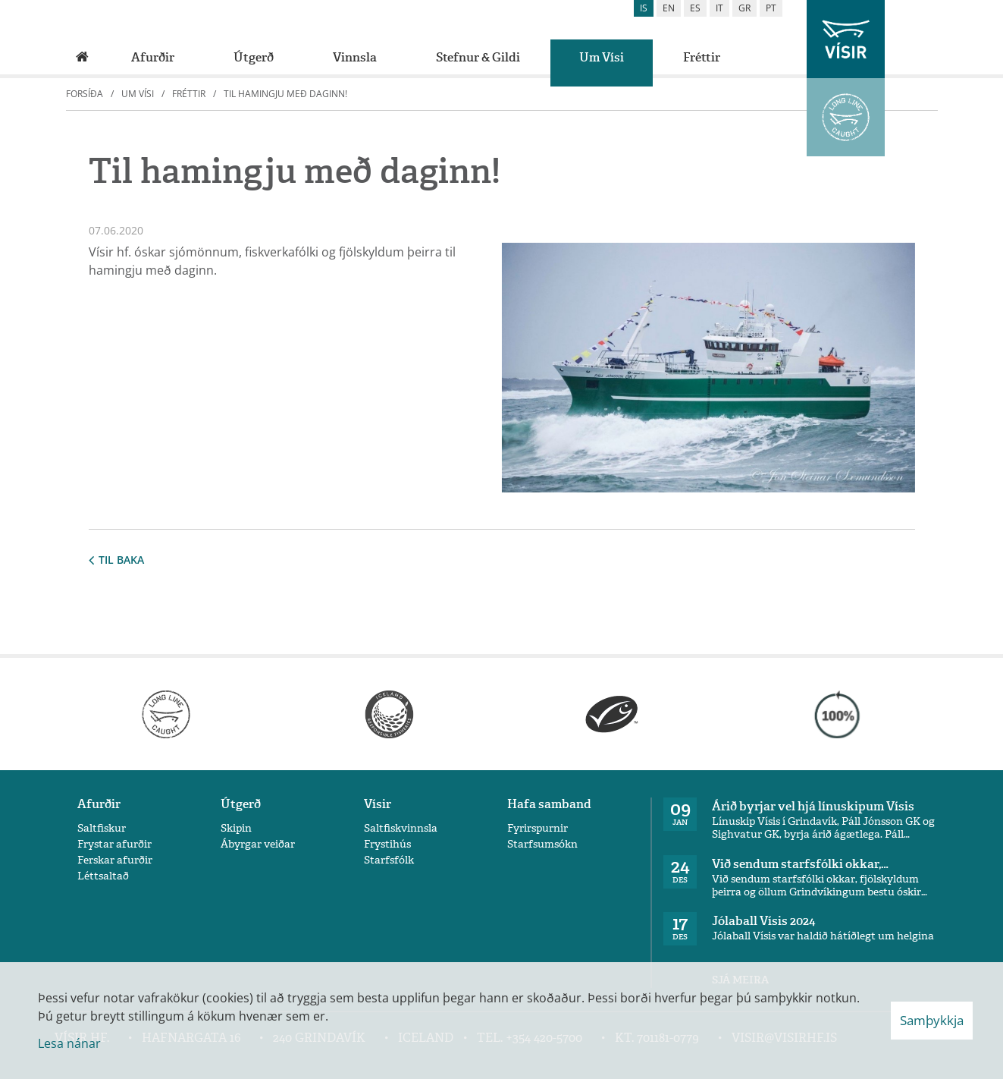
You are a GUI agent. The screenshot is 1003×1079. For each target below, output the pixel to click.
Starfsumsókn (542, 844)
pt (771, 8)
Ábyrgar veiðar (258, 844)
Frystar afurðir (114, 844)
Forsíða (84, 93)
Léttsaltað (103, 876)
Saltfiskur (101, 828)
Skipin (236, 828)
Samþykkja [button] (932, 1020)
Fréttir (188, 93)
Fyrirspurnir (537, 828)
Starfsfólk (389, 860)
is (643, 8)
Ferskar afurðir (114, 860)
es (695, 8)
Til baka (116, 560)
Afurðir (99, 804)
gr (744, 8)
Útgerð (241, 804)
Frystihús (387, 844)
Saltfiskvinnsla (400, 828)
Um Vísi (137, 93)
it (719, 8)
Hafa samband (549, 804)
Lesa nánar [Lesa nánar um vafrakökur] (69, 1043)
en (669, 8)
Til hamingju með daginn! (285, 93)
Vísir (377, 804)
